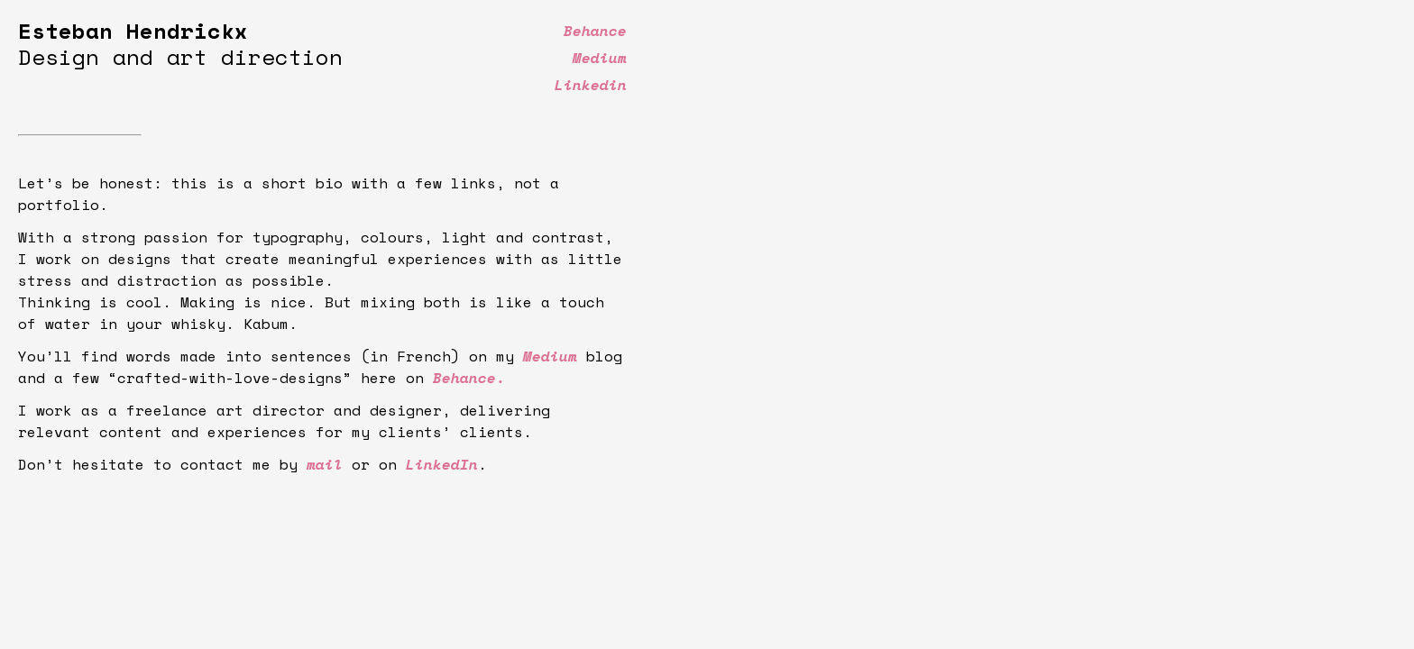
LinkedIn (442, 464)
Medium (550, 356)
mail (325, 464)
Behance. (469, 377)
